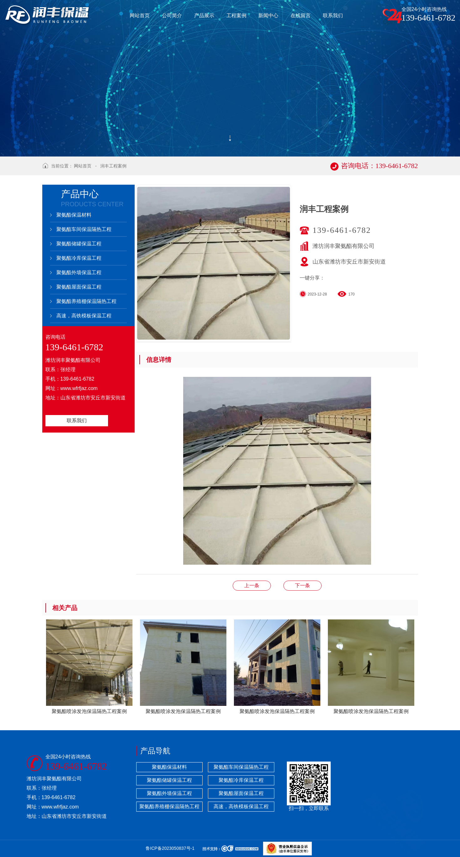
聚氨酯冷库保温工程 (78, 258)
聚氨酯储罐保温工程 (78, 243)
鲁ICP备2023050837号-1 (170, 848)
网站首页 (82, 165)
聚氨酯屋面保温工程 (78, 287)
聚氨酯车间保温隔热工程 (83, 229)
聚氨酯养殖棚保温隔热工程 (86, 301)
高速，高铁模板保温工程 (83, 315)
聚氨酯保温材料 (73, 215)
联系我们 (77, 420)
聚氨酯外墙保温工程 (78, 272)
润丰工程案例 (113, 165)
